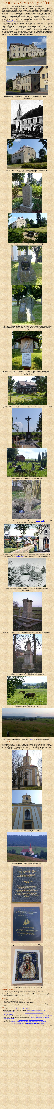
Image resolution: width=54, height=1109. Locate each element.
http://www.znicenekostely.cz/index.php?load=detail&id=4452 (37, 1015)
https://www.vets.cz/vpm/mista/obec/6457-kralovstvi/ (31, 1020)
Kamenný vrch (11, 21)
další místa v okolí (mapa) (18, 1023)
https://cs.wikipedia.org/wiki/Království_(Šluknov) (20, 1009)
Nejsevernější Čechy (32, 1023)
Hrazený (31, 739)
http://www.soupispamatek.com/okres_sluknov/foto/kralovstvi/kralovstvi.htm (28, 1021)
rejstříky (41, 1023)
